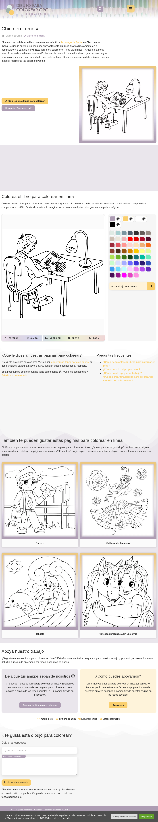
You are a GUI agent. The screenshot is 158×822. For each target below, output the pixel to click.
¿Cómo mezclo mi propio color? (121, 369)
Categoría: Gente (14, 36)
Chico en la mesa (34, 36)
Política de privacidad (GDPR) (56, 810)
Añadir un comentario (14, 375)
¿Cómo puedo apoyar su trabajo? (122, 373)
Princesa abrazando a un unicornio (118, 634)
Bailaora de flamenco (118, 543)
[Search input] (128, 286)
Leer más (65, 818)
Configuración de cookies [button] (124, 817)
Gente (117, 719)
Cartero (40, 543)
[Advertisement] (79, 167)
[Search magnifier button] (151, 286)
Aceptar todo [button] (146, 817)
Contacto (38, 810)
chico (94, 719)
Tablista (40, 634)
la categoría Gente (72, 42)
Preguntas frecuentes (23, 810)
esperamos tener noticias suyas (70, 362)
